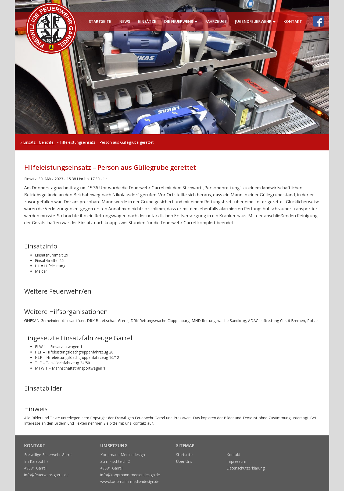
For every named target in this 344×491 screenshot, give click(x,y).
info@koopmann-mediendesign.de (130, 474)
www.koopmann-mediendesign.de (129, 481)
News (124, 21)
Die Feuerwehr (178, 21)
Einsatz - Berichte (39, 142)
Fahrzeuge (216, 21)
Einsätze (147, 21)
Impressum (236, 461)
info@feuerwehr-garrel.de (46, 474)
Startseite (100, 21)
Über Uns (184, 461)
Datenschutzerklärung (246, 468)
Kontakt (293, 21)
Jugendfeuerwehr (253, 21)
